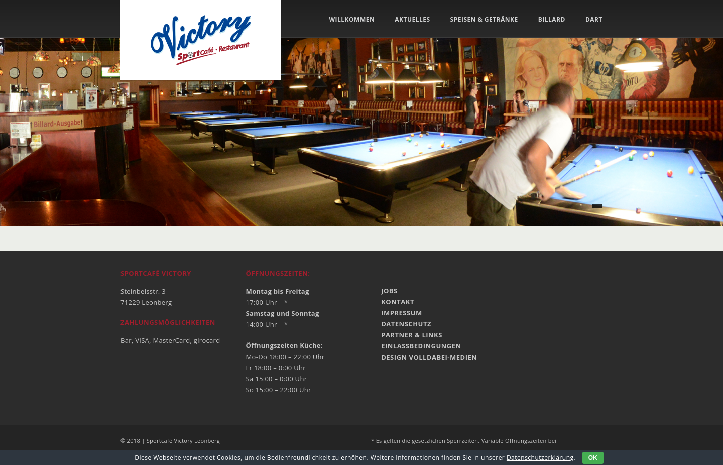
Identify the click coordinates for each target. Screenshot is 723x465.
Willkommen (352, 20)
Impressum (401, 312)
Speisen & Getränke (484, 20)
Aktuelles (412, 20)
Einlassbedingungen (421, 346)
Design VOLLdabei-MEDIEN (429, 357)
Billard (551, 20)
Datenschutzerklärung (540, 457)
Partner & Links (411, 334)
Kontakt (397, 301)
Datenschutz (406, 323)
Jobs (389, 290)
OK (592, 457)
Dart (593, 20)
